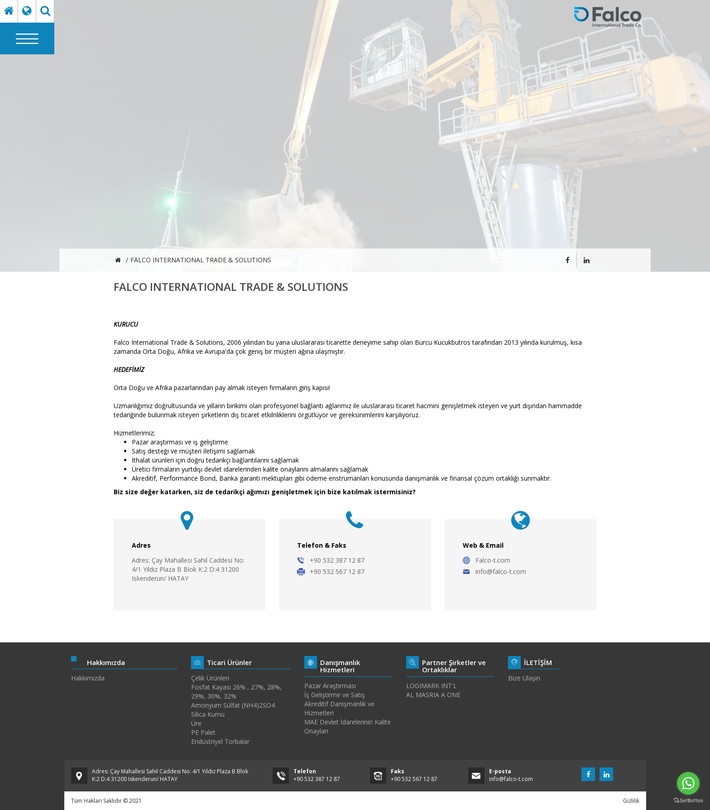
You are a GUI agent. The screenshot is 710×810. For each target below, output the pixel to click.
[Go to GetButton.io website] (688, 801)
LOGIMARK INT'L (431, 685)
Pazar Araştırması (330, 685)
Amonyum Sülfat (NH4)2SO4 (233, 705)
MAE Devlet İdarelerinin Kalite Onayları (347, 726)
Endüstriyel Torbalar (220, 741)
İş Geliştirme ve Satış (334, 694)
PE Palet (203, 732)
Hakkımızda (88, 678)
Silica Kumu (208, 714)
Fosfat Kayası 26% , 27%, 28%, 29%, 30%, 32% (236, 691)
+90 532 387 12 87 (337, 560)
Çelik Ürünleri (210, 678)
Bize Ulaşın (524, 678)
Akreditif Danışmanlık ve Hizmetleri (339, 708)
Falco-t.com (492, 560)
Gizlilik (631, 801)
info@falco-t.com (500, 571)
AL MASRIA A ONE (433, 694)
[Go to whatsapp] (688, 783)
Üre (196, 723)
